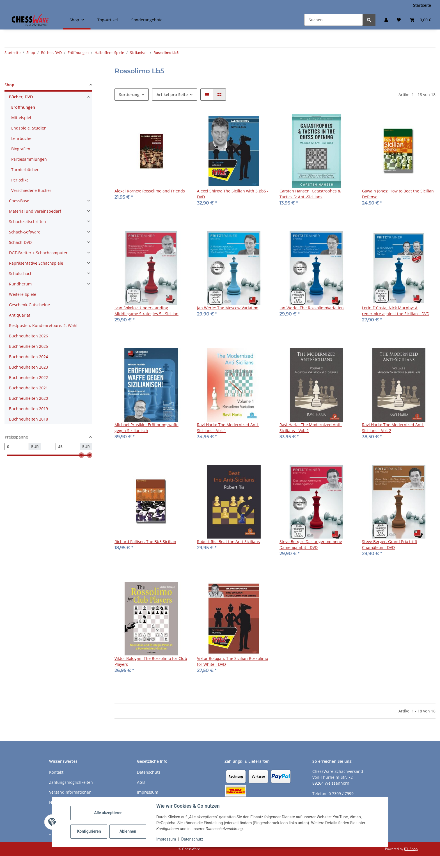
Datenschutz (193, 839)
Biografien (20, 148)
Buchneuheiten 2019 (28, 408)
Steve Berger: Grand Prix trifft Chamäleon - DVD (389, 544)
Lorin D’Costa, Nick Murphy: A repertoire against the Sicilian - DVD (395, 310)
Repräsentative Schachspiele (36, 263)
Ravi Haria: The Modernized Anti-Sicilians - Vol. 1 (228, 427)
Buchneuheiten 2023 (28, 367)
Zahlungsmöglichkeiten (71, 782)
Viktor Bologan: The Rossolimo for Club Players (150, 661)
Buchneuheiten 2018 (28, 419)
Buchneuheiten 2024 (28, 356)
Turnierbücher (25, 169)
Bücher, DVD (21, 96)
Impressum (167, 839)
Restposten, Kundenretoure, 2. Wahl (43, 325)
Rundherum (20, 284)
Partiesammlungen (29, 159)
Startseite (422, 5)
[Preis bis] (68, 446)
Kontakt (56, 772)
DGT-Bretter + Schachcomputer (38, 252)
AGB (141, 782)
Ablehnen (128, 831)
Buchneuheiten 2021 (28, 387)
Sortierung (129, 94)
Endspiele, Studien (29, 128)
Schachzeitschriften (27, 221)
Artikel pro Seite (172, 94)
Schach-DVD (20, 242)
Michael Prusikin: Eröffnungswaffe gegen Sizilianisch (146, 427)
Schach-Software (24, 232)
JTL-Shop (411, 848)
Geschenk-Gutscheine (29, 304)
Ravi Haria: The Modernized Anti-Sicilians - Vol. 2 (310, 427)
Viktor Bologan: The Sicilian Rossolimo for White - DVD (232, 661)
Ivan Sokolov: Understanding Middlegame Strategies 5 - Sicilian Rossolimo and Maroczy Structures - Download (148, 311)
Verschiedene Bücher (31, 190)
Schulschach (21, 273)
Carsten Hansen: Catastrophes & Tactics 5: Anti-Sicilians (310, 193)
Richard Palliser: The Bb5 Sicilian (145, 541)
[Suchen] (333, 20)
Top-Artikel (107, 19)
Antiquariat (19, 315)
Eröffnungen (23, 107)
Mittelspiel (21, 117)
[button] (386, 19)
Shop (9, 84)
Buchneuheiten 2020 (28, 398)
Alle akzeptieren (109, 812)
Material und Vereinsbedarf (35, 211)
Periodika (20, 180)
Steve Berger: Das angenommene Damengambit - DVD (310, 544)
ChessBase (19, 200)
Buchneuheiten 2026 (28, 336)
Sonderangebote (146, 19)
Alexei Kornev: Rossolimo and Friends (149, 191)
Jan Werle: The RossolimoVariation (311, 307)
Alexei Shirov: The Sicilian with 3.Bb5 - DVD (233, 193)
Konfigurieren (90, 831)
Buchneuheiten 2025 (28, 346)
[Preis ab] (16, 446)
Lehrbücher (22, 138)
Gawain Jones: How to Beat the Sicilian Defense (398, 193)
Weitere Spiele (22, 294)
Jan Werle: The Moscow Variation (227, 307)
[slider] (81, 455)
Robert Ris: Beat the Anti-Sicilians (228, 541)
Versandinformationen (70, 792)
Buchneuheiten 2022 (28, 377)
